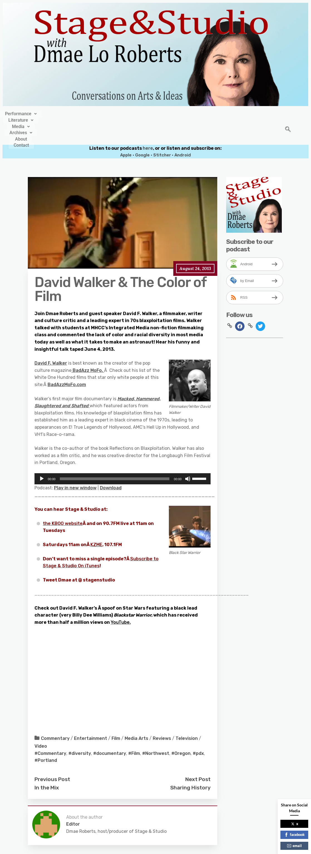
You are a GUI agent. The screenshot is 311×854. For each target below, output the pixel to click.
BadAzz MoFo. (87, 346)
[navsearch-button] (287, 117)
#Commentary (50, 729)
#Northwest (155, 729)
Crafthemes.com (208, 847)
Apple (126, 131)
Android (182, 131)
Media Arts (136, 714)
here (148, 124)
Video (40, 722)
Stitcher (162, 131)
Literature (106, 113)
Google (142, 131)
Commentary (55, 714)
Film (116, 714)
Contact (221, 113)
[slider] (114, 454)
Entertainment (90, 714)
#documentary (109, 729)
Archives (169, 113)
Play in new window (75, 464)
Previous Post (52, 755)
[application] (122, 454)
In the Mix (46, 764)
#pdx (198, 729)
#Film (134, 729)
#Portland (45, 736)
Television (187, 714)
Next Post (198, 755)
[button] (67, 113)
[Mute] (188, 455)
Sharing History (190, 764)
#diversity (79, 729)
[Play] (42, 455)
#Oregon (181, 729)
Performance (67, 113)
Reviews (162, 714)
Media (138, 113)
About (197, 113)
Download (111, 464)
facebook (294, 834)
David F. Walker (50, 339)
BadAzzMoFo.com (67, 360)
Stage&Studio (118, 847)
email (294, 845)
